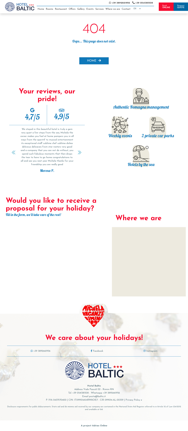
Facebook (97, 351)
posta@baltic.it (97, 396)
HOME (94, 60)
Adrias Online (99, 426)
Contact (126, 9)
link (101, 409)
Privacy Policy (133, 400)
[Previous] (14, 152)
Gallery (81, 9)
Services (99, 9)
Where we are (112, 9)
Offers (72, 9)
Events (90, 9)
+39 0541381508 (80, 393)
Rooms (49, 9)
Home (41, 9)
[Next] (80, 152)
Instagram (150, 351)
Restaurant (61, 9)
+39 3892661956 (40, 351)
